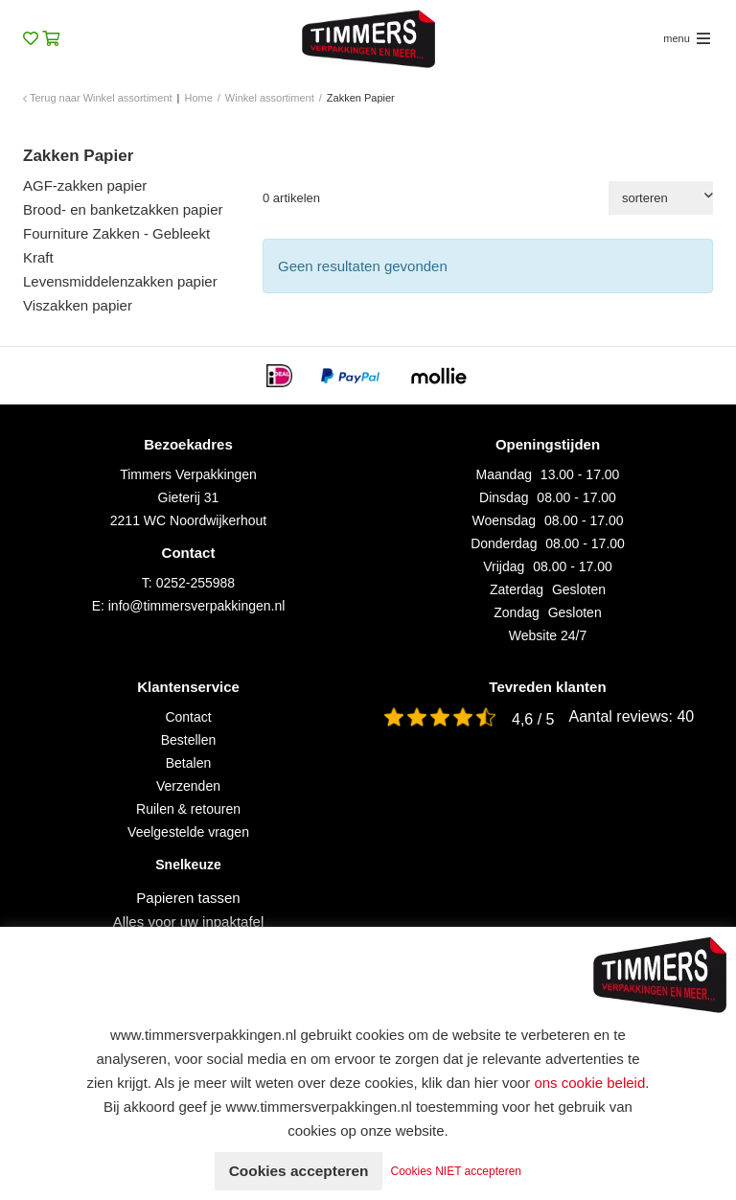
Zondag (516, 612)
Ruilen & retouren (188, 809)
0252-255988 (196, 582)
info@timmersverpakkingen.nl (197, 605)
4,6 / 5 (533, 719)
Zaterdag (516, 589)
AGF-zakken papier (85, 185)
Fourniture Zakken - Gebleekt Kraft (116, 245)
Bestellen (189, 740)
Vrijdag (503, 566)
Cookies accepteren (298, 1171)
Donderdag (504, 543)
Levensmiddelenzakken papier (120, 281)
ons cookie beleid (589, 1082)
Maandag (504, 474)
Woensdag (504, 520)
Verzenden (188, 786)
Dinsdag (503, 497)
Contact (188, 717)
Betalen (188, 763)
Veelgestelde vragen (188, 832)
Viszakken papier (77, 305)
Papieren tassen (188, 897)
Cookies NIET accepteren (460, 1171)
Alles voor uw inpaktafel (188, 921)
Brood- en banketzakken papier (122, 209)
